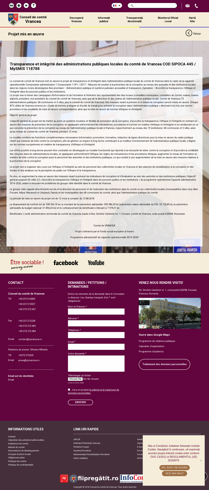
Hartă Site (192, 19)
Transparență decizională (134, 19)
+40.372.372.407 (27, 309)
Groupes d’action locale (19, 454)
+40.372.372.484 (27, 331)
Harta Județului (80, 458)
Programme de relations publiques (157, 341)
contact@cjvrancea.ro (30, 339)
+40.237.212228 (26, 321)
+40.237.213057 (26, 304)
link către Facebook (66, 262)
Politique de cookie (17, 461)
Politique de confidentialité (20, 465)
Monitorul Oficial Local (168, 19)
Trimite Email (187, 6)
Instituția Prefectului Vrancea (86, 443)
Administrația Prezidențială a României (91, 454)
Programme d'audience (151, 351)
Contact (12, 436)
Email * (71, 341)
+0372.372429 (25, 355)
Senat (140, 439)
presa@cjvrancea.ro (29, 360)
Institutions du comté (18, 443)
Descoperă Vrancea (76, 19)
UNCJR (76, 439)
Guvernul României (82, 450)
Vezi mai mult (174, 473)
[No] (200, 460)
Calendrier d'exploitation (151, 346)
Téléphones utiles (16, 457)
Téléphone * (74, 330)
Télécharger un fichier (79, 375)
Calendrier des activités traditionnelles (26, 440)
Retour (193, 34)
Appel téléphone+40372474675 (196, 6)
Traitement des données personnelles (164, 364)
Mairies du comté (16, 447)
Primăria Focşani (81, 447)
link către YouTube (96, 262)
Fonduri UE (142, 454)
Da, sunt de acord (174, 467)
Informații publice (104, 19)
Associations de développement (23, 450)
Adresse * (73, 318)
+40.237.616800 (26, 299)
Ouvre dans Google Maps (154, 334)
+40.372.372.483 (27, 326)
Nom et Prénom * (77, 306)
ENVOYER (80, 402)
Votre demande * (77, 353)
